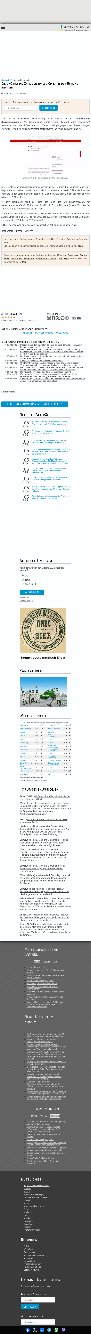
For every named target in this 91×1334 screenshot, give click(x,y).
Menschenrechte (45, 332)
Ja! (29, 576)
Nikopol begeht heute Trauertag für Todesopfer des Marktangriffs (42, 1041)
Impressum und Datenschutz (36, 1186)
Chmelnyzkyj (26, 743)
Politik (26, 1247)
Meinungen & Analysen (34, 1256)
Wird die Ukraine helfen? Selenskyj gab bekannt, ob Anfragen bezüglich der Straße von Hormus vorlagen (51, 489)
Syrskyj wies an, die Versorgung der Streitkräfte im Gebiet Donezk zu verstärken (51, 498)
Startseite (5, 80)
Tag (55, 962)
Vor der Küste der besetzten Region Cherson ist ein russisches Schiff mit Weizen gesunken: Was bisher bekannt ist (51, 451)
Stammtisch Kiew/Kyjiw (34, 1195)
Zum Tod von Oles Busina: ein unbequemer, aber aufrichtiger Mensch (46, 1123)
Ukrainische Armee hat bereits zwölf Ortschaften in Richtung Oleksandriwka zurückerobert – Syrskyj (44, 1077)
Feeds (26, 1210)
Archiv (26, 1204)
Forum (79, 246)
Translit (27, 1201)
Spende (71, 239)
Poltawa (25, 754)
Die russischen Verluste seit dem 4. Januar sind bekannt (46, 371)
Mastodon (16, 258)
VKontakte (42, 1330)
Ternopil (24, 736)
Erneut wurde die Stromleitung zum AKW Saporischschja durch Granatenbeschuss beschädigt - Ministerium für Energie (49, 374)
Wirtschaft (28, 1250)
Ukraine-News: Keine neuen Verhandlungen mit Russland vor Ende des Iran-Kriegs (46, 1098)
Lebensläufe (29, 1262)
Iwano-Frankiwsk (52, 729)
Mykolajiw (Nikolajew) (52, 757)
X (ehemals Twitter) (46, 258)
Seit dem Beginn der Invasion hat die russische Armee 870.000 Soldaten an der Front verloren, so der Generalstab (53, 379)
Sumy (51, 754)
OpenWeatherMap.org (37, 777)
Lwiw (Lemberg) (27, 729)
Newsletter (28, 1222)
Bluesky (61, 255)
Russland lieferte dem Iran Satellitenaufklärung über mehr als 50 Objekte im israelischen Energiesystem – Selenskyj (45, 1085)
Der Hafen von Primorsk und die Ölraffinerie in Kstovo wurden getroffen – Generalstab (51, 479)
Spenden (28, 1225)
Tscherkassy (26, 750)
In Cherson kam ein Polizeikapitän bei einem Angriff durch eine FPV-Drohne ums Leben (51, 423)
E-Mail (23, 262)
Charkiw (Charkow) (52, 761)
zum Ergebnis (27, 598)
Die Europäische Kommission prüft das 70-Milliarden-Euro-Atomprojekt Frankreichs (51, 441)
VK (60, 258)
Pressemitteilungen (32, 1265)
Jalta (50, 775)
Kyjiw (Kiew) (26, 726)
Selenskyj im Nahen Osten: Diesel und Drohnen (42, 360)
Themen (27, 1228)
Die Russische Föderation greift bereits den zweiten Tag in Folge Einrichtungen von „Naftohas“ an (51, 471)
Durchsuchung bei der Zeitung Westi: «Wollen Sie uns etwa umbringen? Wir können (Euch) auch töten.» (44, 1130)
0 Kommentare (21, 93)
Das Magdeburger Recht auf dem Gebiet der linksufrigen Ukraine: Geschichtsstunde (46, 1144)
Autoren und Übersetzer (34, 1207)
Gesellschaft (29, 1253)
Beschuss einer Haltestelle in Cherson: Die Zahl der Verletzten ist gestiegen (51, 431)
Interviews (28, 1259)
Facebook (27, 1330)
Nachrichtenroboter (32, 1267)
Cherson (25, 761)
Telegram (49, 1330)
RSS (66, 258)
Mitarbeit (27, 1219)
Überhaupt (55, 1117)
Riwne (51, 740)
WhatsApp (56, 1330)
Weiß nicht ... (34, 585)
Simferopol (52, 771)
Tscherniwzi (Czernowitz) (53, 736)
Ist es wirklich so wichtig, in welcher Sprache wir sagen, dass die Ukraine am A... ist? (46, 1149)
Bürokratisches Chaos (36, 968)
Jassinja (51, 733)
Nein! (30, 580)
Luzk (23, 740)
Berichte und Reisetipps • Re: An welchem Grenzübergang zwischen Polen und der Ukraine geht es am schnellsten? (45, 895)
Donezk (51, 768)
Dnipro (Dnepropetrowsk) (28, 768)
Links (26, 1216)
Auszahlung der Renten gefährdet (42, 984)
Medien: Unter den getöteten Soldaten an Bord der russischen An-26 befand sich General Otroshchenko (51, 345)
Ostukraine (62, 332)
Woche (47, 962)
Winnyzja (52, 743)
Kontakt (27, 1189)
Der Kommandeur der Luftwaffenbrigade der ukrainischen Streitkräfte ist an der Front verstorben (53, 356)
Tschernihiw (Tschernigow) (54, 747)
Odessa (24, 757)
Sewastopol (26, 775)
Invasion (28, 332)
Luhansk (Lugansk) (25, 771)
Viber (64, 1330)
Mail (79, 318)
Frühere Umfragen (29, 601)
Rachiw (24, 733)
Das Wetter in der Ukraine (35, 1198)
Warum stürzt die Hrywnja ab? (40, 981)
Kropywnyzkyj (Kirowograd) (53, 750)
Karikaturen (29, 1213)
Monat (37, 962)
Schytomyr (25, 747)
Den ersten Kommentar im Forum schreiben (34, 403)
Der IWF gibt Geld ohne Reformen (42, 1159)
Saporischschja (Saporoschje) (54, 764)
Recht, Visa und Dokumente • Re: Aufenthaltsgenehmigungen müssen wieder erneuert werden (44, 872)
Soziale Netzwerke (32, 1270)
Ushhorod (52, 726)
